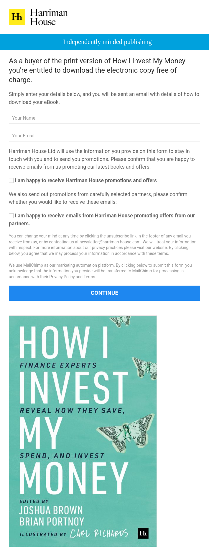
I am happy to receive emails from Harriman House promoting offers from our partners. (102, 219)
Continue (105, 292)
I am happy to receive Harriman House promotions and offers (83, 180)
